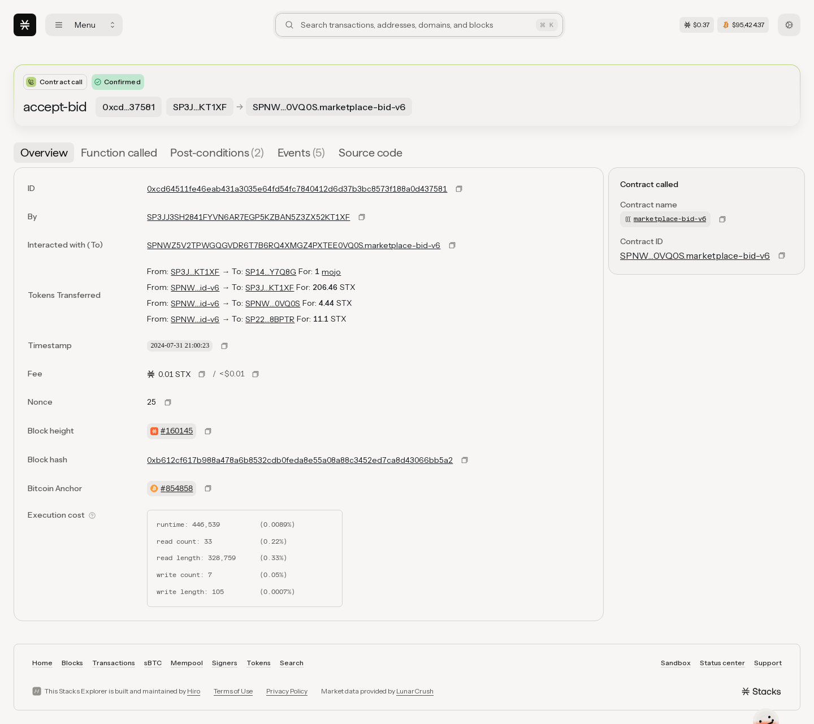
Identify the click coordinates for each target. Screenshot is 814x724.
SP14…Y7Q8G (270, 272)
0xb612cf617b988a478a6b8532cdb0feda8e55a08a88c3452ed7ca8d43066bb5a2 (300, 460)
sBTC (153, 662)
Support (768, 662)
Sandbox (676, 662)
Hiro (193, 691)
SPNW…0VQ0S (272, 303)
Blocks (72, 662)
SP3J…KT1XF (195, 272)
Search (292, 662)
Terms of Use (233, 691)
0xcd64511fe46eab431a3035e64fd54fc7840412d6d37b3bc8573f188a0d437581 (297, 189)
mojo (331, 272)
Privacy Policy (287, 691)
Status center (722, 662)
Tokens (258, 662)
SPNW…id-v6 (195, 288)
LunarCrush (415, 691)
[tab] (44, 152)
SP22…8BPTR (270, 319)
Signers (224, 662)
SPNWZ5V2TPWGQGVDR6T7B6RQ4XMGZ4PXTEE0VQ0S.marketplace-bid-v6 (293, 245)
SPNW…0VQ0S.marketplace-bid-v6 (695, 255)
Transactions (113, 662)
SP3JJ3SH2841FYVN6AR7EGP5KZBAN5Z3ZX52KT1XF (248, 217)
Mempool (187, 662)
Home (42, 662)
